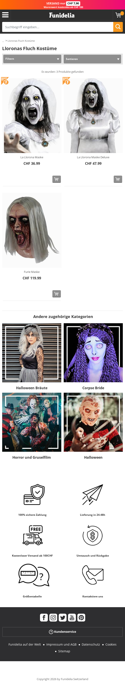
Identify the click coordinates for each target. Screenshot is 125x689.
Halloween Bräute (31, 388)
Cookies (111, 644)
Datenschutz (91, 644)
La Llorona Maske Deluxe (93, 157)
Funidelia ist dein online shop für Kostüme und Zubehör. (61, 15)
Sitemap (64, 651)
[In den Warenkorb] (56, 179)
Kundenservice (62, 632)
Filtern (9, 59)
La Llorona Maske (31, 157)
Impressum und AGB (61, 644)
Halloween (93, 457)
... (3, 41)
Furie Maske (32, 272)
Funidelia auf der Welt (24, 644)
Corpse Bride (93, 388)
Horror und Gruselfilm (31, 457)
